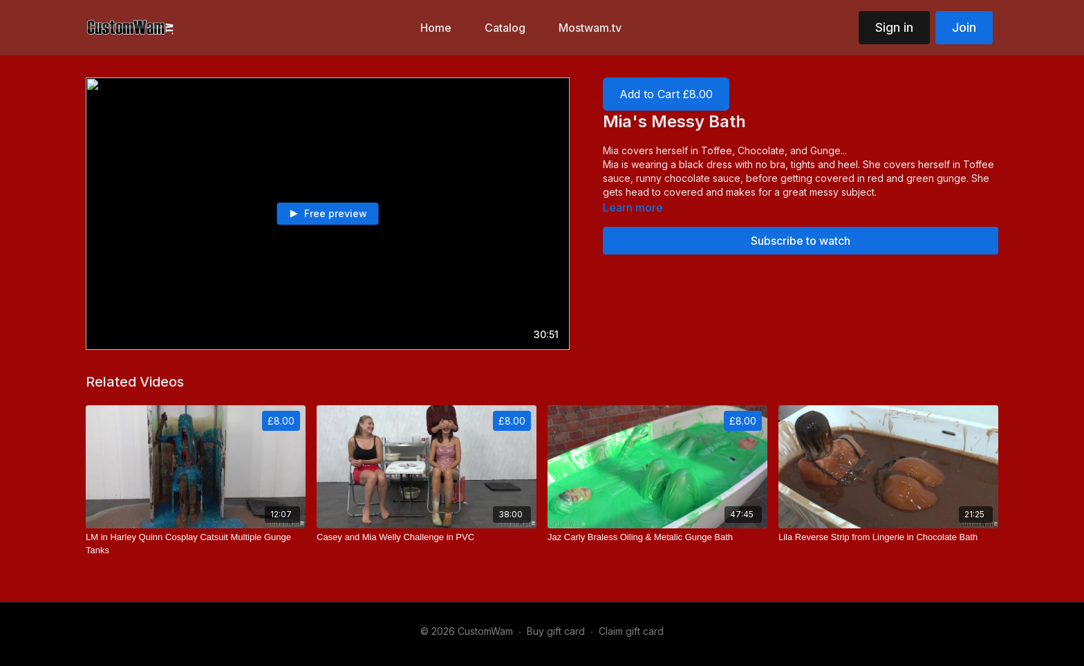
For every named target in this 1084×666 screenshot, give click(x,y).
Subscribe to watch (800, 241)
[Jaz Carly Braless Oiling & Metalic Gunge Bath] (657, 537)
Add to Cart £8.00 (666, 94)
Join (964, 27)
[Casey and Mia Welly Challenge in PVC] (426, 537)
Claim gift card (631, 631)
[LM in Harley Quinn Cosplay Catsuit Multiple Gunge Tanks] (196, 543)
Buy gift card (556, 631)
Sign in (894, 27)
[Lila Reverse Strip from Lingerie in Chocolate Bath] (888, 537)
